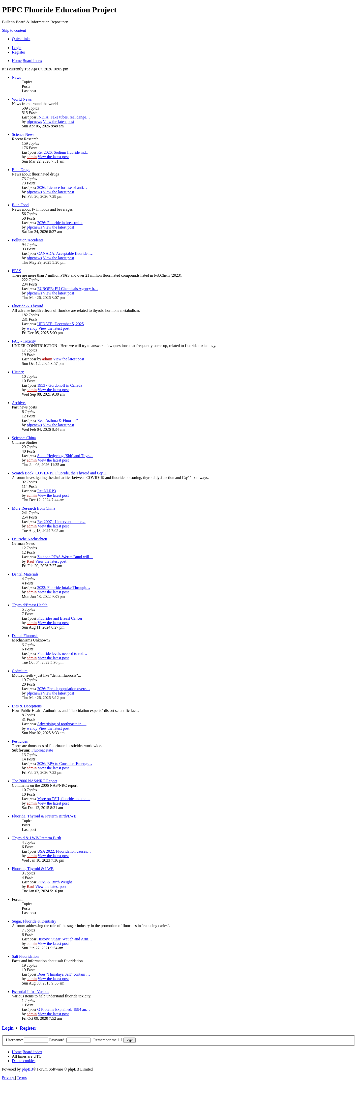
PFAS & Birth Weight (54, 882)
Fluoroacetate (42, 750)
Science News (23, 134)
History (18, 372)
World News (22, 99)
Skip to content (14, 30)
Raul (30, 561)
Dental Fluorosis (25, 636)
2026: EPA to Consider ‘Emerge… (64, 763)
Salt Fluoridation (25, 956)
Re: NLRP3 (46, 491)
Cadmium (20, 671)
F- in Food (20, 205)
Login (8, 1028)
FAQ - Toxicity (24, 341)
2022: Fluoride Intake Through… (63, 587)
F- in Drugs (21, 170)
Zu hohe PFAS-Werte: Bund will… (65, 557)
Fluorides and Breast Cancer (59, 618)
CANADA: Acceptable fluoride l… (65, 253)
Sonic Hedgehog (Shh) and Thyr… (65, 456)
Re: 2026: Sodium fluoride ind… (63, 152)
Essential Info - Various (30, 991)
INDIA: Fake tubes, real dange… (63, 117)
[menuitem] (16, 48)
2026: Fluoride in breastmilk (60, 223)
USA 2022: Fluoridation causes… (64, 851)
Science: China (24, 438)
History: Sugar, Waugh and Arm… (64, 939)
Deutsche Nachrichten (29, 539)
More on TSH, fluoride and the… (63, 799)
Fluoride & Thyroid (27, 306)
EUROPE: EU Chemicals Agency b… (67, 289)
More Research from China (33, 508)
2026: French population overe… (63, 689)
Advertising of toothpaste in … (61, 724)
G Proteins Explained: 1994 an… (63, 1009)
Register (28, 1028)
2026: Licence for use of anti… (62, 187)
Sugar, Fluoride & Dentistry (34, 921)
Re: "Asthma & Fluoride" (57, 420)
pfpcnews (34, 121)
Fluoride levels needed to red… (62, 653)
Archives (19, 403)
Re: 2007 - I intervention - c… (61, 522)
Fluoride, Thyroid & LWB (33, 869)
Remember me (107, 1040)
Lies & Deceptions (27, 706)
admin (32, 157)
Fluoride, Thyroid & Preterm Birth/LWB (44, 816)
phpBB (27, 1069)
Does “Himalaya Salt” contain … (63, 974)
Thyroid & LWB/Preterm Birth (36, 838)
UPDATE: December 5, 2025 (60, 324)
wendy (32, 328)
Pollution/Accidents (27, 240)
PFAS (16, 271)
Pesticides (20, 741)
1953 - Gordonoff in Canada (59, 385)
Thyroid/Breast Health (30, 605)
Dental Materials (25, 574)
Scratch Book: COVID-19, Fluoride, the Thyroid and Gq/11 (59, 473)
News (16, 77)
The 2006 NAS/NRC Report (34, 781)
